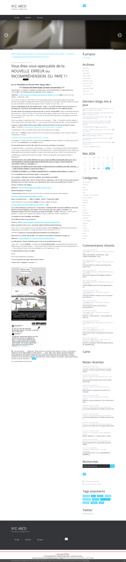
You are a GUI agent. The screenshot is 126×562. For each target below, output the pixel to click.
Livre (84, 208)
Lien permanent (17, 351)
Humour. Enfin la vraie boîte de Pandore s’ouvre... (96, 398)
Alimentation (87, 182)
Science (39, 353)
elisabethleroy (102, 127)
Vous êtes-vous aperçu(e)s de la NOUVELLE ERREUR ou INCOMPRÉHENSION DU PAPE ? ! (39, 71)
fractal (66, 355)
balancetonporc (36, 354)
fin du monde (59, 355)
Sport (84, 233)
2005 (50, 353)
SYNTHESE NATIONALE (90, 118)
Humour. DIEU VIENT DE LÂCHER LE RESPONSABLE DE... (96, 340)
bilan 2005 (56, 354)
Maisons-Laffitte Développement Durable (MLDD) (96, 123)
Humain (85, 200)
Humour (64, 351)
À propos (40, 17)
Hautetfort (67, 554)
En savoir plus (86, 560)
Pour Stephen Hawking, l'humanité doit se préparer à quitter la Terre (40, 222)
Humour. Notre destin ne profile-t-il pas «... (98, 323)
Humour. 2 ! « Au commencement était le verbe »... (94, 330)
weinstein (26, 359)
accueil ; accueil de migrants (65, 353)
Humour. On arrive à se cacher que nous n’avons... (96, 387)
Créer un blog (60, 554)
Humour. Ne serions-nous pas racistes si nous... (96, 293)
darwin (27, 355)
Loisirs (85, 210)
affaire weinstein (16, 354)
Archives (28, 17)
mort (101, 503)
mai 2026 (85, 68)
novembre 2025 (88, 83)
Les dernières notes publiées (63, 556)
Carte (86, 352)
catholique (64, 354)
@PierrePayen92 (88, 514)
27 (98, 168)
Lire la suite (86, 58)
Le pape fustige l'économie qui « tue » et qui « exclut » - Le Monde (43, 127)
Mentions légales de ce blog (51, 557)
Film (84, 192)
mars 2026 (86, 73)
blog (92, 557)
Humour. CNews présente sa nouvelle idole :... (97, 407)
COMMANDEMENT (89, 127)
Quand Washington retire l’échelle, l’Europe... (97, 142)
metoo (48, 357)
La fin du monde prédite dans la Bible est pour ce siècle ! (35, 187)
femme (52, 355)
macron (100, 496)
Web (84, 238)
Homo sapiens (87, 197)
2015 (54, 353)
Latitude (96, 147)
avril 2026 (86, 70)
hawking (32, 357)
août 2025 (86, 91)
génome (26, 357)
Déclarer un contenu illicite (38, 557)
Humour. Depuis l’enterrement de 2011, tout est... (97, 377)
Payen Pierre (87, 329)
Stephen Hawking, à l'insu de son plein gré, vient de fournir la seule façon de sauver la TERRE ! (37, 54)
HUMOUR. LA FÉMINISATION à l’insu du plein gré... (98, 272)
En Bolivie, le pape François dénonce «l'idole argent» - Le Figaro (29, 137)
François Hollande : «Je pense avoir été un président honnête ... (37, 238)
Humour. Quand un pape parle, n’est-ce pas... (97, 130)
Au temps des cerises (92, 114)
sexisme (19, 359)
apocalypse (26, 354)
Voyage (85, 236)
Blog (36, 351)
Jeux (84, 205)
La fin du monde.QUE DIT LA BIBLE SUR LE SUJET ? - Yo (29, 205)
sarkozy (86, 503)
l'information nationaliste (93, 110)
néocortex (86, 499)
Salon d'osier (87, 147)
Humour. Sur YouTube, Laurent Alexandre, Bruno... (97, 433)
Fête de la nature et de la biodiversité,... (95, 121)
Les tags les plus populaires (76, 556)
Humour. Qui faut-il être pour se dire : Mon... (98, 252)
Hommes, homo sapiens (53, 351)
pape (66, 357)
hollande (38, 357)
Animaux (85, 185)
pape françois (73, 357)
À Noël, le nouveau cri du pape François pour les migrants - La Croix (39, 95)
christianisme (15, 355)
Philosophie (71, 351)
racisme (13, 359)
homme (107, 496)
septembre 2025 (88, 88)
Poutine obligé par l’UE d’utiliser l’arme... (96, 117)
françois (72, 355)
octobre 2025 (87, 86)
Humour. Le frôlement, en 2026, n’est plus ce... (98, 424)
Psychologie (22, 353)
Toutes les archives (88, 94)
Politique (14, 353)
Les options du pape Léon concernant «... (96, 138)
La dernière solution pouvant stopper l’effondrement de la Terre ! (31, 57)
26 (94, 168)
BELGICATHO (87, 140)
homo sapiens (105, 499)
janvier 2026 (87, 78)
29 (107, 168)
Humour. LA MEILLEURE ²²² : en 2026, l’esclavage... (95, 450)
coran (23, 355)
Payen (85, 251)
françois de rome (16, 357)
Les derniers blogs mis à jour (50, 556)
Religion (29, 353)
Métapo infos (87, 144)
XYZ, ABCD (18, 6)
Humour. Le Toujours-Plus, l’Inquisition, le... (97, 441)
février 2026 (86, 76)
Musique (85, 213)
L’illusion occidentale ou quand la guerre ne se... (98, 108)
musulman (60, 357)
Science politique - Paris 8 (93, 135)
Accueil (16, 17)
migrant (53, 357)
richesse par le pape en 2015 (39, 355)
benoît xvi (45, 354)
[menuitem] (16, 17)
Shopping (86, 231)
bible (50, 354)
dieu (93, 496)
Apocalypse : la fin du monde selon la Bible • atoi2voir (27, 196)
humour (94, 503)
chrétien (71, 354)
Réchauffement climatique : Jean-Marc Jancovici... (98, 113)
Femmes (41, 351)
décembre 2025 (88, 81)
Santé (34, 353)
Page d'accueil (70, 54)
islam (43, 357)
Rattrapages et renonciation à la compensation (98, 134)
